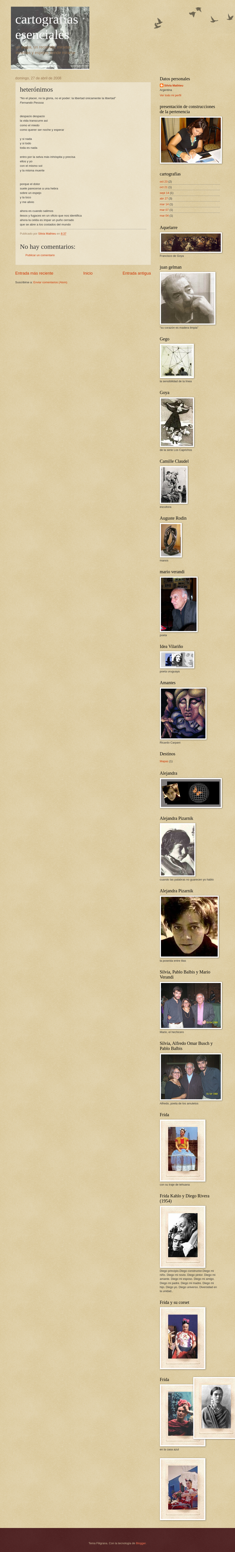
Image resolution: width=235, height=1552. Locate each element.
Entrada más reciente (34, 273)
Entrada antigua (137, 273)
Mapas (164, 761)
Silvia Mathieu (173, 85)
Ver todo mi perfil (170, 95)
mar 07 (164, 209)
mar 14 (164, 204)
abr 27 (164, 198)
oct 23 (164, 181)
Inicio (87, 273)
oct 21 (164, 187)
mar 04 (164, 215)
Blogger (141, 1543)
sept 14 (164, 193)
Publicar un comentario (40, 255)
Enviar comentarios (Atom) (50, 282)
